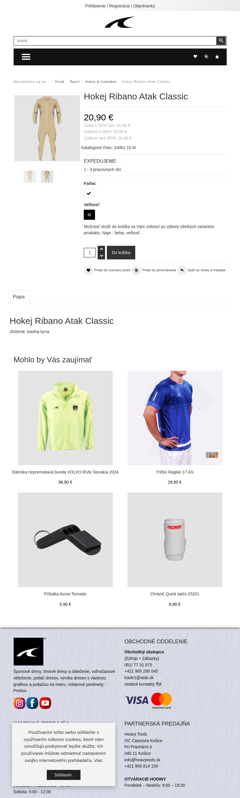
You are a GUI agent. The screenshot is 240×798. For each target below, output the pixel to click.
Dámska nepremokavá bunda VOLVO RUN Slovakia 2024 (65, 472)
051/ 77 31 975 (138, 665)
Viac (98, 760)
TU (158, 684)
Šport (75, 81)
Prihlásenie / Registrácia (107, 6)
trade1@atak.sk (139, 677)
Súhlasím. (63, 775)
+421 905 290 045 (141, 671)
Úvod (59, 81)
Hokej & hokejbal (100, 81)
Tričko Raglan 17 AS (175, 472)
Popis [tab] (19, 296)
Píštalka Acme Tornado (65, 594)
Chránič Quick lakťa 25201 (174, 594)
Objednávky (144, 6)
